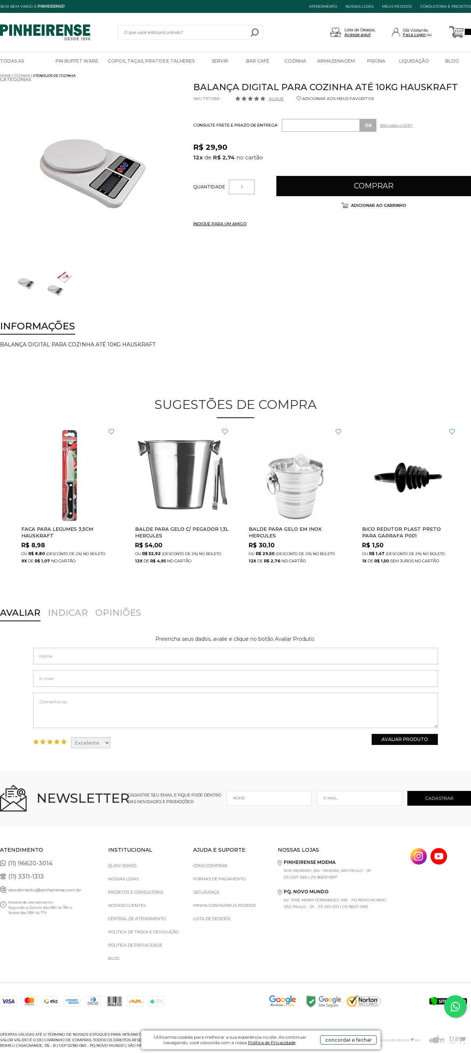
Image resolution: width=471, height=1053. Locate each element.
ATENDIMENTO (323, 6)
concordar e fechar (348, 1040)
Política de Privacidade (271, 1042)
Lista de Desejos (211, 918)
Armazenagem (336, 61)
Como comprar (210, 865)
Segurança (206, 892)
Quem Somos (122, 865)
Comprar (373, 185)
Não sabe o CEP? (396, 125)
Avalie (276, 98)
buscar (254, 32)
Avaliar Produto (405, 739)
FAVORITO (111, 431)
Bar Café (257, 61)
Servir (220, 61)
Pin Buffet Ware (77, 61)
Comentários (235, 710)
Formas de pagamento (219, 878)
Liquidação (414, 61)
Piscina (376, 61)
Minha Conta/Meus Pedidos (224, 905)
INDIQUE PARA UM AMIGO (220, 223)
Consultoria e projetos (445, 6)
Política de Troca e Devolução (143, 931)
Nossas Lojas (123, 878)
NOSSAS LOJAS (359, 6)
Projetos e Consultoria (135, 892)
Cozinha (295, 61)
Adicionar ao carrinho (378, 205)
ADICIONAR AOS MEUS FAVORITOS (338, 98)
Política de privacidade (135, 945)
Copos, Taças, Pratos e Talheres (151, 61)
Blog (452, 61)
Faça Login (414, 34)
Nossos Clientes (127, 905)
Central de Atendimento (137, 918)
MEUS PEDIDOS (397, 6)
